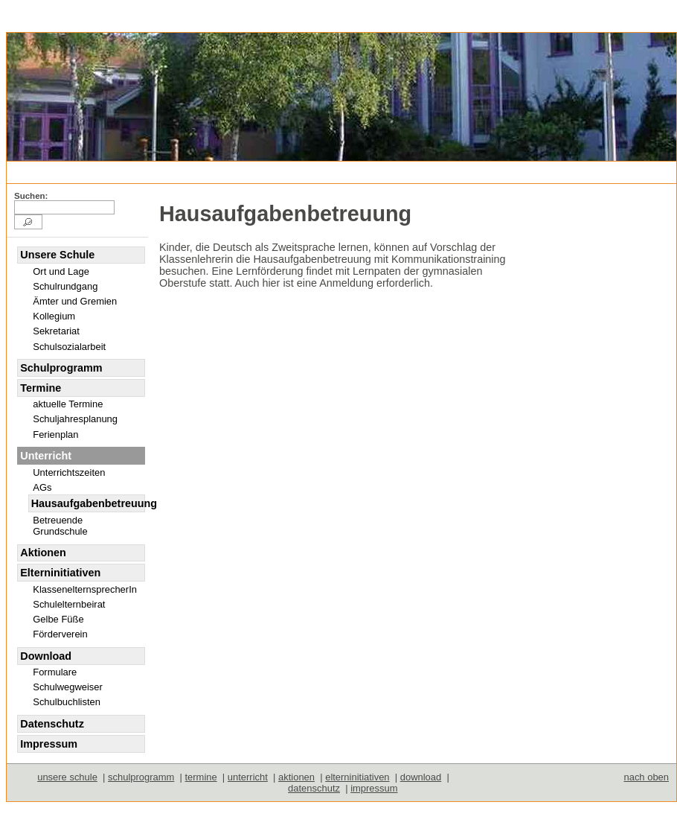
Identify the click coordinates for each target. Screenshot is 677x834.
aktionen (296, 777)
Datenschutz (52, 724)
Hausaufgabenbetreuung (88, 503)
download (420, 777)
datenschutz (314, 788)
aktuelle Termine (68, 404)
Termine (40, 388)
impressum (373, 788)
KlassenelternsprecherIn (85, 589)
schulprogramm (141, 777)
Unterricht (243, 170)
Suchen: (31, 195)
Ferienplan (55, 434)
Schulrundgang (65, 286)
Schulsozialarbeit (69, 346)
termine (200, 777)
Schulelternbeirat (69, 604)
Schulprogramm (61, 368)
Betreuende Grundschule (60, 526)
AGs (42, 487)
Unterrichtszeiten (69, 472)
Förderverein (60, 634)
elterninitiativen (357, 777)
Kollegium (54, 316)
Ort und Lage (61, 271)
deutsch (34, 170)
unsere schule (67, 777)
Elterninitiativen (60, 573)
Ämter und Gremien (75, 301)
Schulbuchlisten (66, 701)
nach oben (646, 777)
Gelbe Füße (58, 619)
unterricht (248, 777)
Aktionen (43, 552)
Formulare (55, 672)
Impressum (48, 744)
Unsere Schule (57, 255)
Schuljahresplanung (75, 418)
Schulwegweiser (68, 687)
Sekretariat (56, 331)
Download (45, 656)
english (75, 170)
